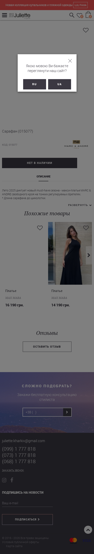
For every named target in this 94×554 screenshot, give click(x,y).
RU (34, 84)
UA (59, 84)
